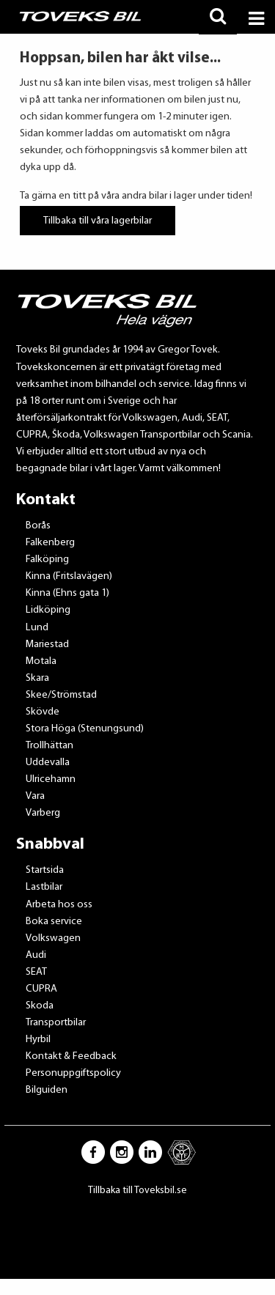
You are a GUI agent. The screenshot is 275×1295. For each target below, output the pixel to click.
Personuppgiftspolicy (73, 1073)
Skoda (40, 1005)
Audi (36, 955)
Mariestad (47, 644)
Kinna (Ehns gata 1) (67, 593)
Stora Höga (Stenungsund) (85, 728)
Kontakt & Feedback (71, 1056)
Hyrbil (38, 1039)
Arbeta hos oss (59, 904)
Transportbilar (56, 1022)
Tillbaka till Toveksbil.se (137, 1190)
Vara (35, 796)
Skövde (42, 711)
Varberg (43, 813)
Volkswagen (53, 938)
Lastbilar (44, 887)
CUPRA (41, 989)
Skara (37, 678)
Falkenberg (50, 542)
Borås (38, 525)
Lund (37, 627)
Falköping (47, 559)
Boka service (54, 921)
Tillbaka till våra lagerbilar (97, 220)
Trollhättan (49, 745)
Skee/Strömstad (61, 695)
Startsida (45, 870)
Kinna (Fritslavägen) (69, 576)
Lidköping (48, 610)
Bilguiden (46, 1090)
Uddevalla (48, 762)
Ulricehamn (51, 779)
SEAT (36, 972)
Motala (41, 661)
